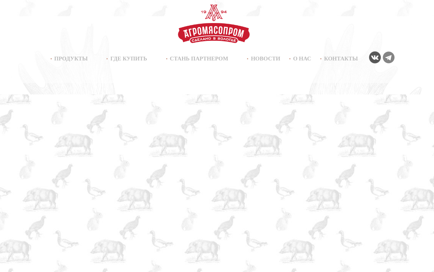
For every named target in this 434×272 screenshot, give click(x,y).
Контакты (341, 59)
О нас (302, 59)
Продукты (71, 59)
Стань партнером (199, 59)
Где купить (128, 59)
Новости (265, 59)
